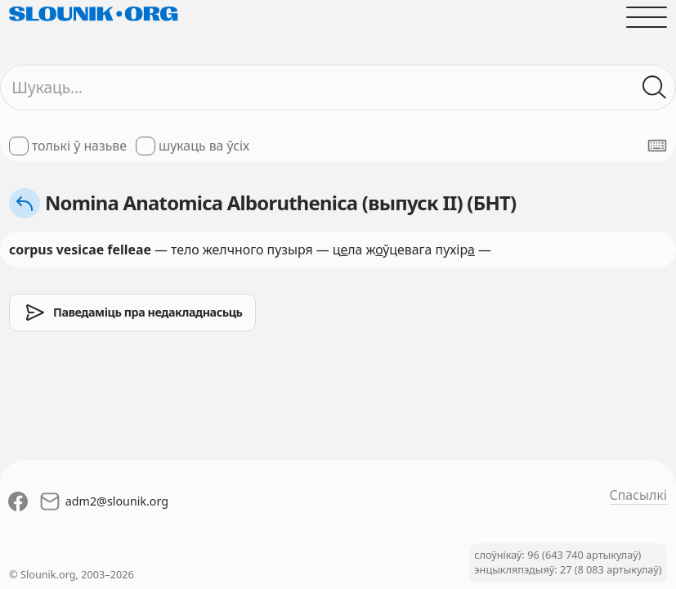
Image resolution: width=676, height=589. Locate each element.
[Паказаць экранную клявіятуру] (657, 145)
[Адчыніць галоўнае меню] (646, 17)
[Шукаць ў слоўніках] (654, 87)
